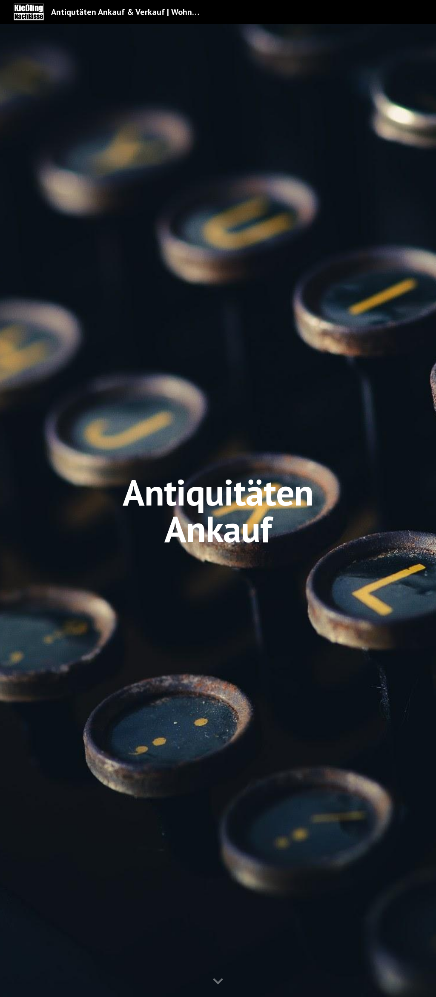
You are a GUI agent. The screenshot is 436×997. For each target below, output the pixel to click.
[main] (217, 510)
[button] (218, 981)
